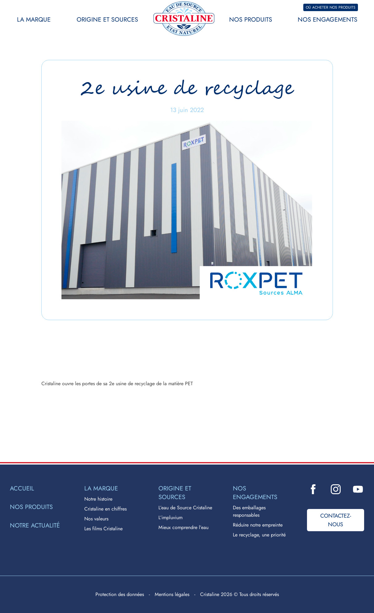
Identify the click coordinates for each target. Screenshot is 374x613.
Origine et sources (107, 19)
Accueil (22, 488)
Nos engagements (327, 19)
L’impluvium (170, 517)
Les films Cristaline (103, 528)
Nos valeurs (96, 518)
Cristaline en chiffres (105, 508)
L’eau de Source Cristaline (185, 507)
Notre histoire (98, 498)
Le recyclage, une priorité (259, 534)
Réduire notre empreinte (258, 524)
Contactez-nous (335, 520)
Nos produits (250, 19)
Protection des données (119, 594)
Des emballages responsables (249, 511)
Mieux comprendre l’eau (183, 527)
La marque (34, 19)
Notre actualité (35, 525)
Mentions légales (172, 594)
